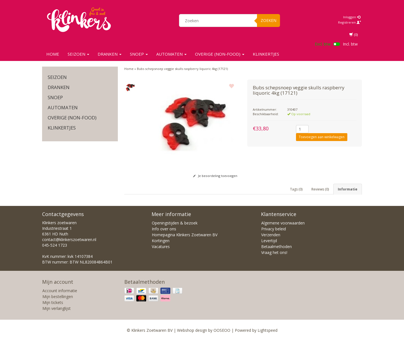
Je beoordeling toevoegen (215, 176)
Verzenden (270, 246)
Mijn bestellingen (57, 307)
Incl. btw (350, 44)
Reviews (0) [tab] (320, 189)
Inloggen (351, 17)
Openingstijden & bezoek (175, 234)
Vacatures (161, 257)
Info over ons (164, 240)
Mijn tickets (52, 313)
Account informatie (59, 302)
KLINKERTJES (266, 54)
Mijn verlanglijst (56, 319)
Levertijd (269, 252)
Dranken (109, 54)
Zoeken (268, 20)
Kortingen (160, 252)
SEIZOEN (78, 54)
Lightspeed (267, 341)
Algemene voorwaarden (283, 234)
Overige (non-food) (219, 54)
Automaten (171, 54)
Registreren (349, 22)
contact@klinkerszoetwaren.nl (69, 250)
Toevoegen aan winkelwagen (322, 137)
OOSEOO (222, 341)
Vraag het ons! (274, 263)
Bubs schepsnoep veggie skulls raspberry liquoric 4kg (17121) (182, 69)
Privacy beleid (273, 240)
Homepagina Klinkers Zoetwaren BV (184, 246)
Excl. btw (322, 44)
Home (52, 54)
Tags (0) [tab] (296, 189)
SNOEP (139, 54)
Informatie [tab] (347, 189)
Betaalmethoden (276, 257)
